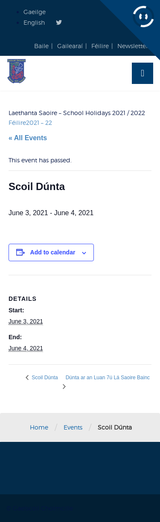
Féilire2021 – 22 (30, 122)
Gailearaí (70, 45)
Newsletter (132, 45)
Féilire (100, 45)
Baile (41, 45)
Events (73, 427)
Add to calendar (53, 252)
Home (39, 427)
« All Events (28, 137)
